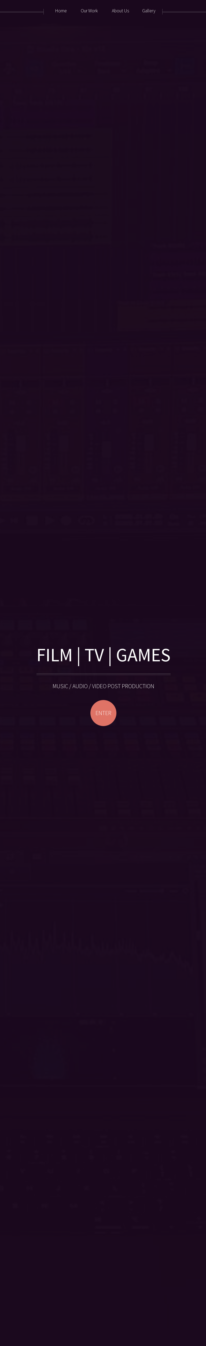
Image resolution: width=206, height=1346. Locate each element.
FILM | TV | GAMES (103, 654)
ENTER (103, 713)
